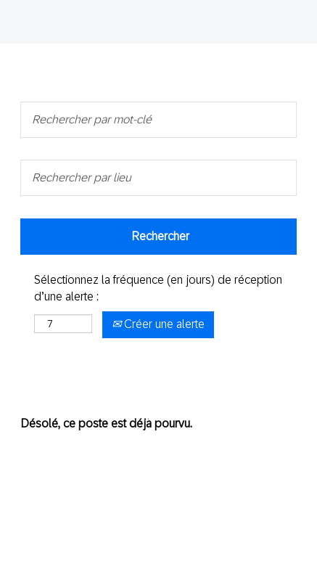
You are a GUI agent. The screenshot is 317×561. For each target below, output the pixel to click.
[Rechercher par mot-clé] (158, 120)
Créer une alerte (158, 324)
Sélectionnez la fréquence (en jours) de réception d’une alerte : (158, 288)
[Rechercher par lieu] (158, 178)
